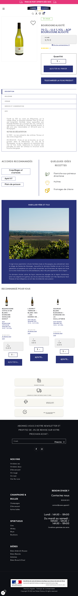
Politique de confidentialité (45, 593)
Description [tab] (9, 94)
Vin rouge (13, 477)
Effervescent (15, 511)
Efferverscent (15, 474)
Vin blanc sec (15, 468)
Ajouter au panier (58, 69)
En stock (46, 19)
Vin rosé (13, 480)
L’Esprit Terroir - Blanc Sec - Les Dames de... (33, 315)
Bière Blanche (15, 558)
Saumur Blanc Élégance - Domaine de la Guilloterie (59, 316)
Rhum (12, 536)
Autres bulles (15, 514)
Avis (6, 113)
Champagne (15, 507)
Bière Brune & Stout (17, 564)
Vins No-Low (15, 483)
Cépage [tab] (7, 104)
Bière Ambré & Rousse (18, 555)
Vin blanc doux (15, 471)
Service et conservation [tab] (14, 108)
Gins (12, 530)
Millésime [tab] (8, 99)
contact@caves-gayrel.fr (60, 509)
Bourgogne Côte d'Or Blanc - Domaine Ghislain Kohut (7, 316)
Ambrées (13, 561)
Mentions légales (29, 593)
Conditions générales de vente (58, 531)
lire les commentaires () (61, 45)
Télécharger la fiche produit (58, 83)
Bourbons (14, 539)
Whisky (12, 533)
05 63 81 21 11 (65, 504)
